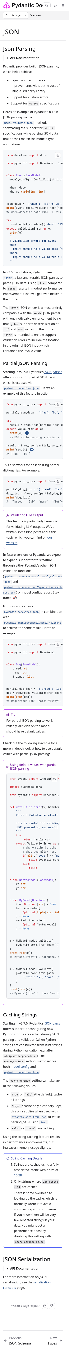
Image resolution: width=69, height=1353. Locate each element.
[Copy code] (58, 155)
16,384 (19, 1175)
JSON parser (53, 372)
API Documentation (24, 58)
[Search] (47, 5)
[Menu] (63, 5)
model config (20, 1066)
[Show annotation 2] (27, 433)
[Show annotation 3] (32, 449)
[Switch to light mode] (55, 5)
